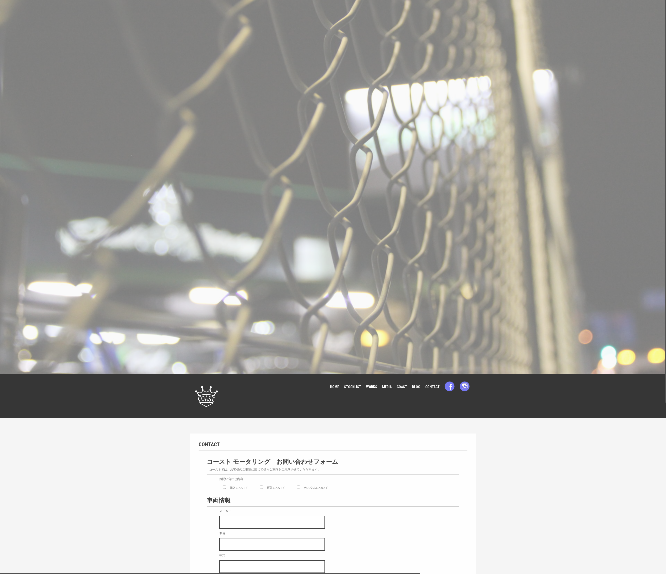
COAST (402, 387)
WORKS (371, 387)
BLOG (416, 387)
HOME (334, 387)
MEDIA (387, 387)
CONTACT (432, 387)
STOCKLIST (352, 387)
